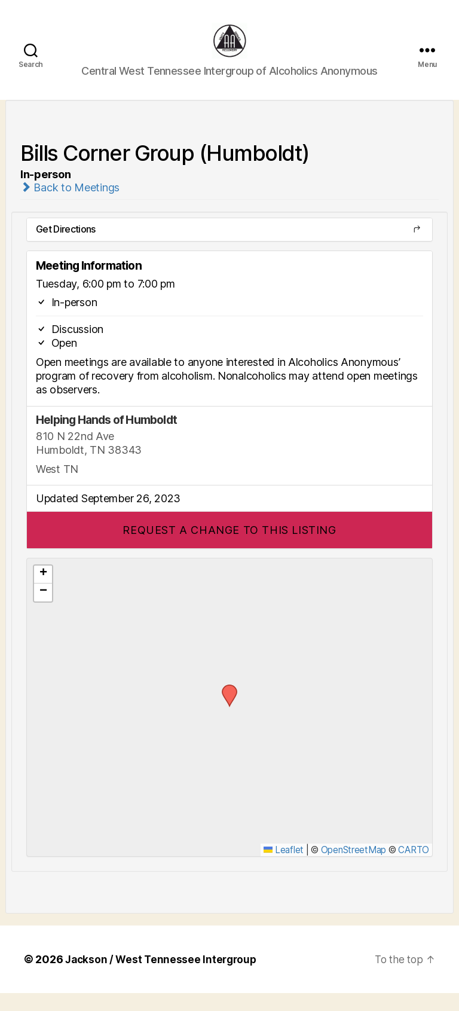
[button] (229, 548)
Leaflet (284, 867)
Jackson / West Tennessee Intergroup (163, 977)
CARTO (413, 867)
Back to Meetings (70, 205)
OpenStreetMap (354, 867)
